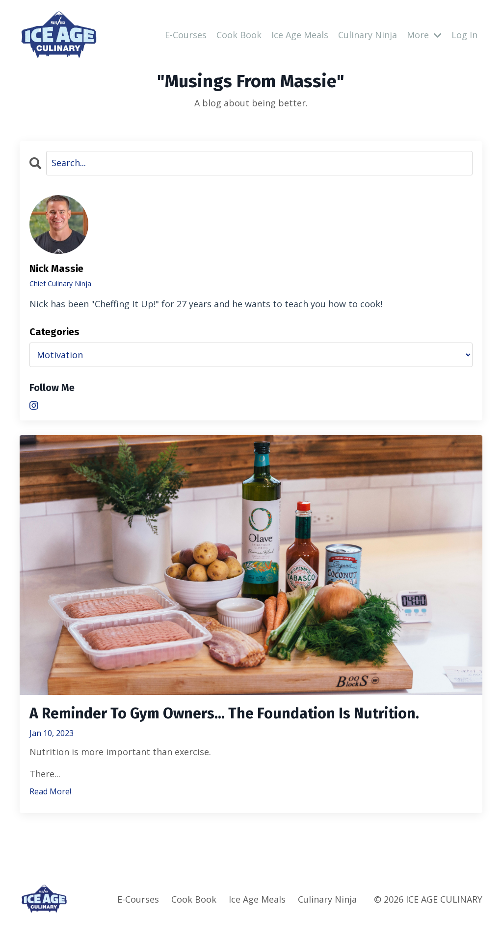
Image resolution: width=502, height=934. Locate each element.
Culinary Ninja (367, 35)
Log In (464, 35)
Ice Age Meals (299, 35)
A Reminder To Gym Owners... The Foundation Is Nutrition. (224, 713)
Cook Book (239, 35)
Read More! (50, 791)
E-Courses (186, 35)
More (424, 35)
